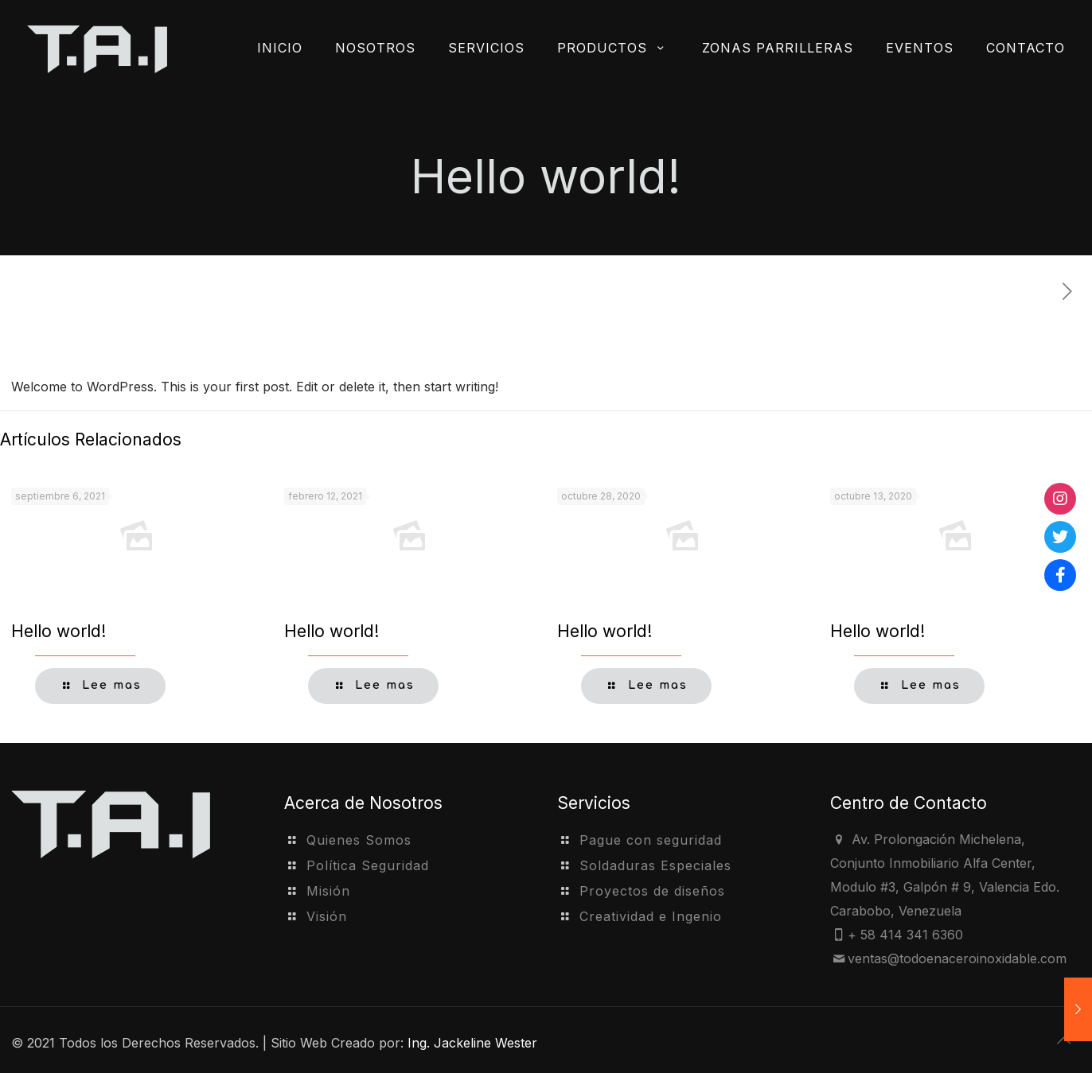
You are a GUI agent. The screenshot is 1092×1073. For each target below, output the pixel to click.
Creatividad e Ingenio (650, 916)
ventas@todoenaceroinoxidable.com (957, 958)
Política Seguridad (367, 865)
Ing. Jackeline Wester (472, 1043)
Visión (326, 916)
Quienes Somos (358, 840)
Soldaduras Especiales (655, 865)
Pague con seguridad (650, 840)
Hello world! (58, 631)
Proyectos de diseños (652, 891)
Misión (328, 891)
